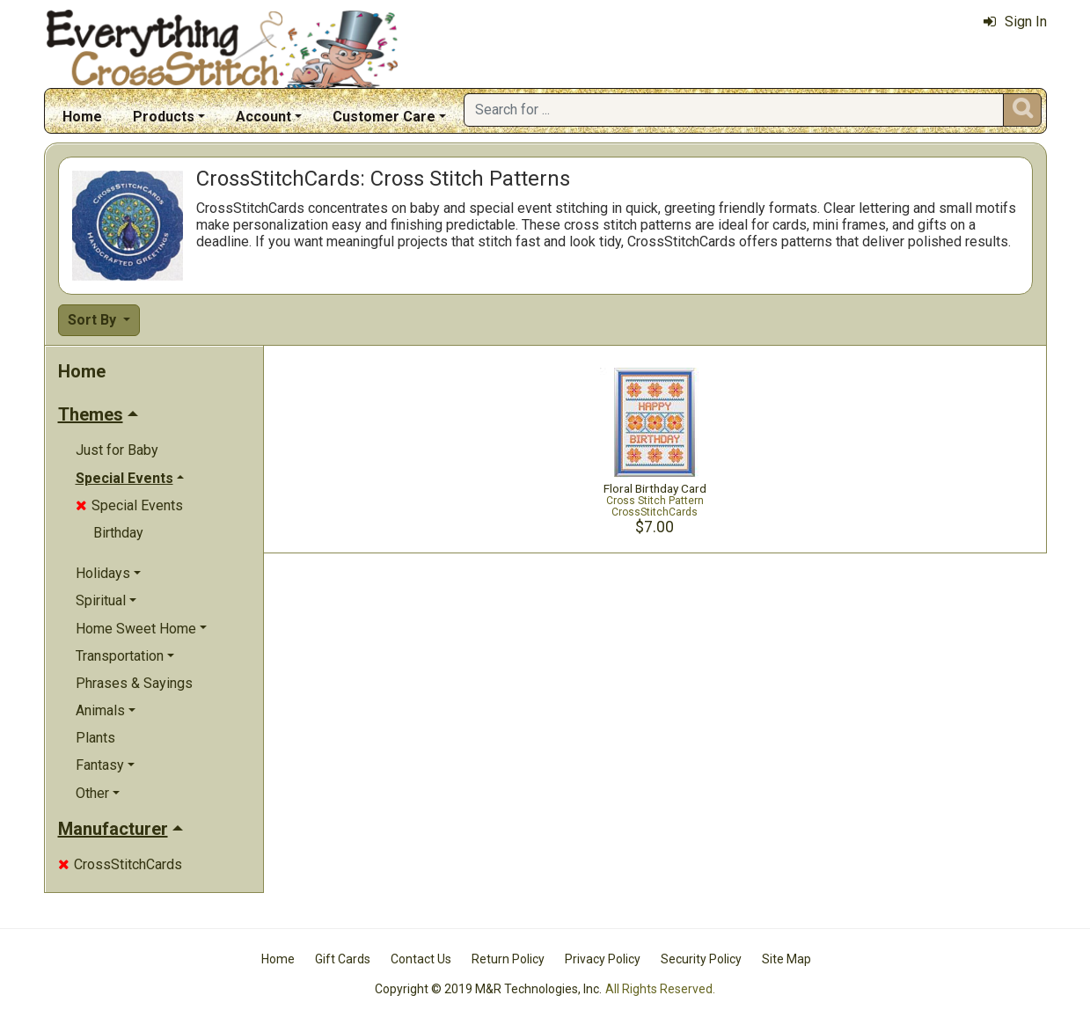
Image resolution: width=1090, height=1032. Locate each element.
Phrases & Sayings (134, 683)
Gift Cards (342, 959)
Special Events (129, 505)
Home (82, 116)
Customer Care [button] (384, 116)
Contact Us (421, 959)
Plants (95, 737)
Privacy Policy (602, 959)
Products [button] (163, 116)
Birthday (118, 532)
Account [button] (263, 116)
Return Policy (508, 959)
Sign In (1015, 21)
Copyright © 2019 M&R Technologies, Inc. (488, 989)
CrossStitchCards (120, 864)
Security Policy (701, 959)
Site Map (786, 959)
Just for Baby (117, 450)
